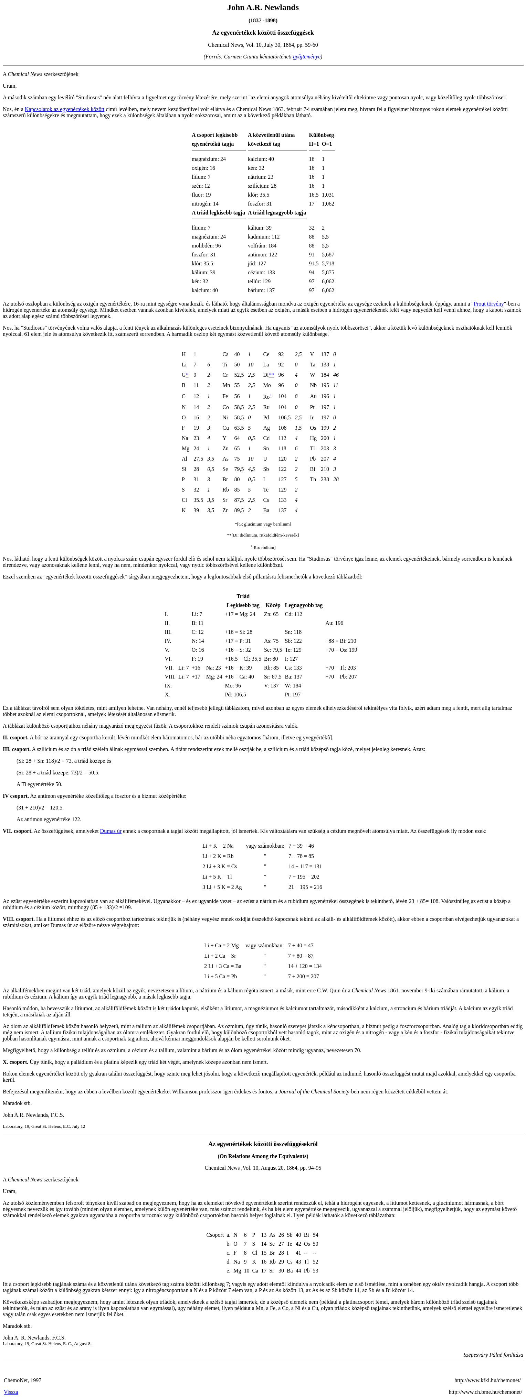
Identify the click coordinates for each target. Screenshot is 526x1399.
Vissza (11, 1392)
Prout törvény (489, 304)
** (271, 375)
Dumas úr (111, 831)
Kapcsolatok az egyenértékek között (64, 109)
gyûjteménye (306, 56)
